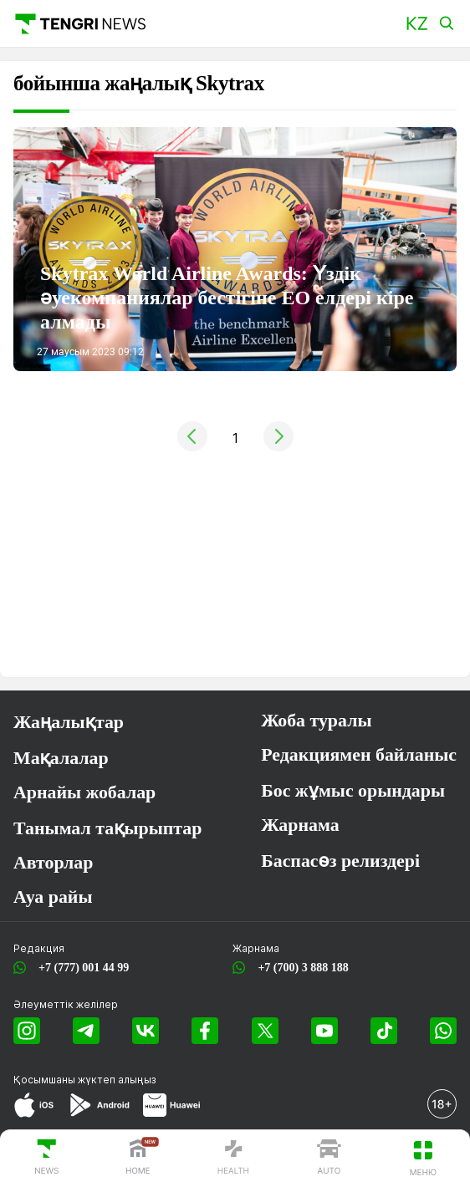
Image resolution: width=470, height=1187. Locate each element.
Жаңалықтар (68, 722)
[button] (416, 23)
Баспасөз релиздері (340, 861)
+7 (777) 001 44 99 (81, 967)
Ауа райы (52, 897)
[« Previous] (192, 446)
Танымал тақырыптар (107, 828)
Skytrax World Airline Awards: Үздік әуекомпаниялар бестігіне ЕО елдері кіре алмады (226, 297)
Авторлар (53, 863)
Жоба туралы (316, 721)
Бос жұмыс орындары (353, 791)
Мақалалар (61, 758)
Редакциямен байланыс (359, 755)
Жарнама (300, 825)
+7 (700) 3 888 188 (300, 967)
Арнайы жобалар (84, 792)
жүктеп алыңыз (117, 1079)
